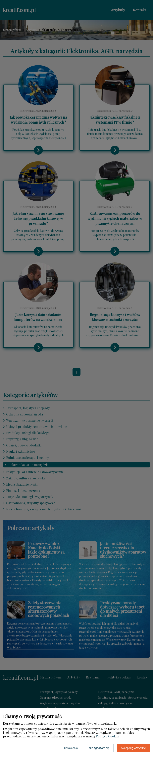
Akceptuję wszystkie (133, 748)
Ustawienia (71, 748)
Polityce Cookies (108, 736)
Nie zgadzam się (99, 748)
